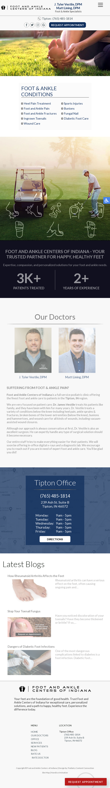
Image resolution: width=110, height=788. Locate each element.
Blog (34, 750)
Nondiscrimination (59, 772)
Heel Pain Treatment (37, 103)
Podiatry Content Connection (81, 768)
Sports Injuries (73, 103)
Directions (55, 539)
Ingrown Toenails (35, 118)
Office (35, 739)
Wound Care (32, 123)
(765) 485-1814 (62, 18)
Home (34, 731)
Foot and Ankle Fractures (40, 113)
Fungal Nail (71, 113)
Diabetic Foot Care (76, 118)
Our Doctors (39, 735)
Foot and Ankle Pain (36, 108)
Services (36, 742)
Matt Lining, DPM (77, 355)
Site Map (46, 772)
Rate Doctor (40, 757)
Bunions (69, 108)
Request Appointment (67, 25)
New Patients (39, 746)
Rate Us (35, 753)
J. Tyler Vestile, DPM (33, 355)
